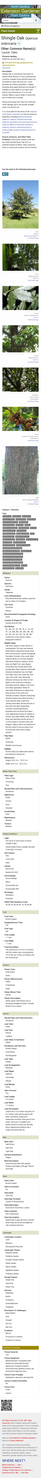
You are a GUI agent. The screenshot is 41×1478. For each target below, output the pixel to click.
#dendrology (20, 539)
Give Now (24, 1473)
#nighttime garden (9, 531)
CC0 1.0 (36, 317)
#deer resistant (24, 528)
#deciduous (7, 516)
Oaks (14, 52)
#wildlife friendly (8, 568)
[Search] (17, 20)
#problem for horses (23, 545)
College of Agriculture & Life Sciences (16, 1470)
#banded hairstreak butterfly (12, 548)
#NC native (19, 525)
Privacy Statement (16, 1441)
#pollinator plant (8, 536)
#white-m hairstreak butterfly (12, 559)
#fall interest (23, 522)
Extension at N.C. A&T (10, 1473)
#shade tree (17, 516)
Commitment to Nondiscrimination (22, 1438)
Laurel (5, 52)
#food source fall (32, 539)
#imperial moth (26, 551)
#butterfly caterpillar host (11, 565)
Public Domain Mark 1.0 (31, 236)
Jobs (19, 1465)
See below (6, 68)
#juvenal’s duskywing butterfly (12, 554)
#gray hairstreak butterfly (11, 551)
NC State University (9, 1420)
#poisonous (26, 516)
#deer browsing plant (10, 528)
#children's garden (9, 534)
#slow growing (21, 519)
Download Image (33, 238)
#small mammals (8, 525)
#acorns (33, 528)
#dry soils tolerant (19, 542)
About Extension (8, 1465)
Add (5, 174)
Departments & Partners (11, 1467)
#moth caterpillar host (10, 522)
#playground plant (23, 534)
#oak (32, 534)
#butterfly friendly (9, 545)
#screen (24, 565)
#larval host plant (8, 539)
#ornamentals (21, 531)
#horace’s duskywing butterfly (12, 562)
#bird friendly (7, 542)
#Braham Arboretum (22, 536)
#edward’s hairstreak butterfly (12, 557)
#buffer (27, 525)
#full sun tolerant (8, 519)
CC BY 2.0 (35, 278)
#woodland (19, 568)
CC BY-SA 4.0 (34, 399)
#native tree (31, 519)
